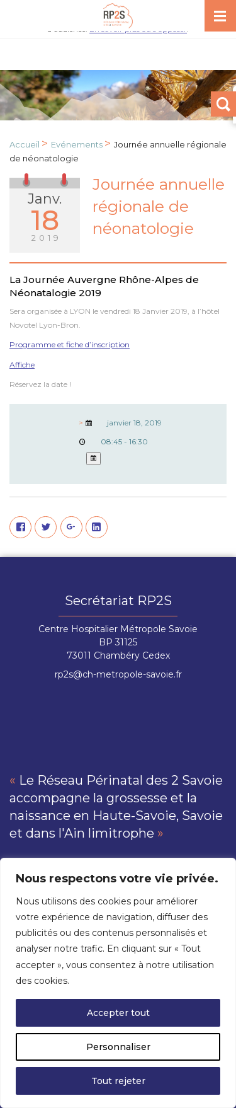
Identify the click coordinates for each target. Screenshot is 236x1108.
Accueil (24, 144)
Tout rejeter (118, 1081)
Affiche (22, 364)
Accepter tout (118, 1013)
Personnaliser (118, 1047)
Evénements (77, 144)
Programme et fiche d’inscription (69, 344)
